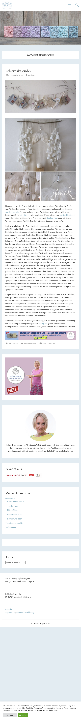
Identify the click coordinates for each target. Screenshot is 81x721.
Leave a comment (48, 343)
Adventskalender (18, 70)
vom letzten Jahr (12, 212)
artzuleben (31, 75)
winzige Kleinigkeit (67, 215)
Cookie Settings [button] (10, 715)
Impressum (10, 612)
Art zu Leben (13, 343)
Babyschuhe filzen (14, 518)
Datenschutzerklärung (25, 612)
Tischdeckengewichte (14, 523)
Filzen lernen (10, 498)
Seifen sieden (10, 527)
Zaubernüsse (52, 218)
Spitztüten (23, 215)
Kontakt (8, 609)
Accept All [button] (22, 715)
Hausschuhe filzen (14, 514)
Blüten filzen (12, 510)
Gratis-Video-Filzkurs (15, 501)
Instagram (43, 323)
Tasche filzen (12, 506)
